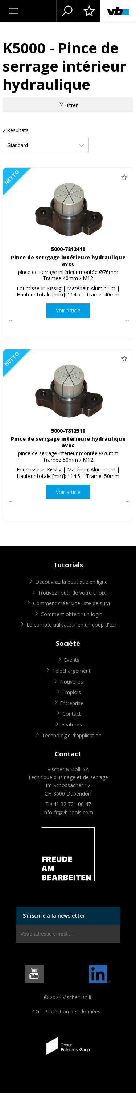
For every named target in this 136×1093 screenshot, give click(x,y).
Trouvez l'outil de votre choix (72, 592)
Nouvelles (71, 681)
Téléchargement (71, 670)
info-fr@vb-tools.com (68, 812)
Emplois (71, 692)
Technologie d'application (72, 735)
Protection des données (72, 1011)
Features (71, 724)
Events (71, 659)
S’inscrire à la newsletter (54, 915)
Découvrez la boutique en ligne (71, 581)
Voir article (68, 310)
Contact (71, 713)
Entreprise (71, 703)
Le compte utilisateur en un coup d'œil (71, 624)
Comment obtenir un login (71, 614)
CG (35, 1011)
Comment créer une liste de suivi (71, 603)
